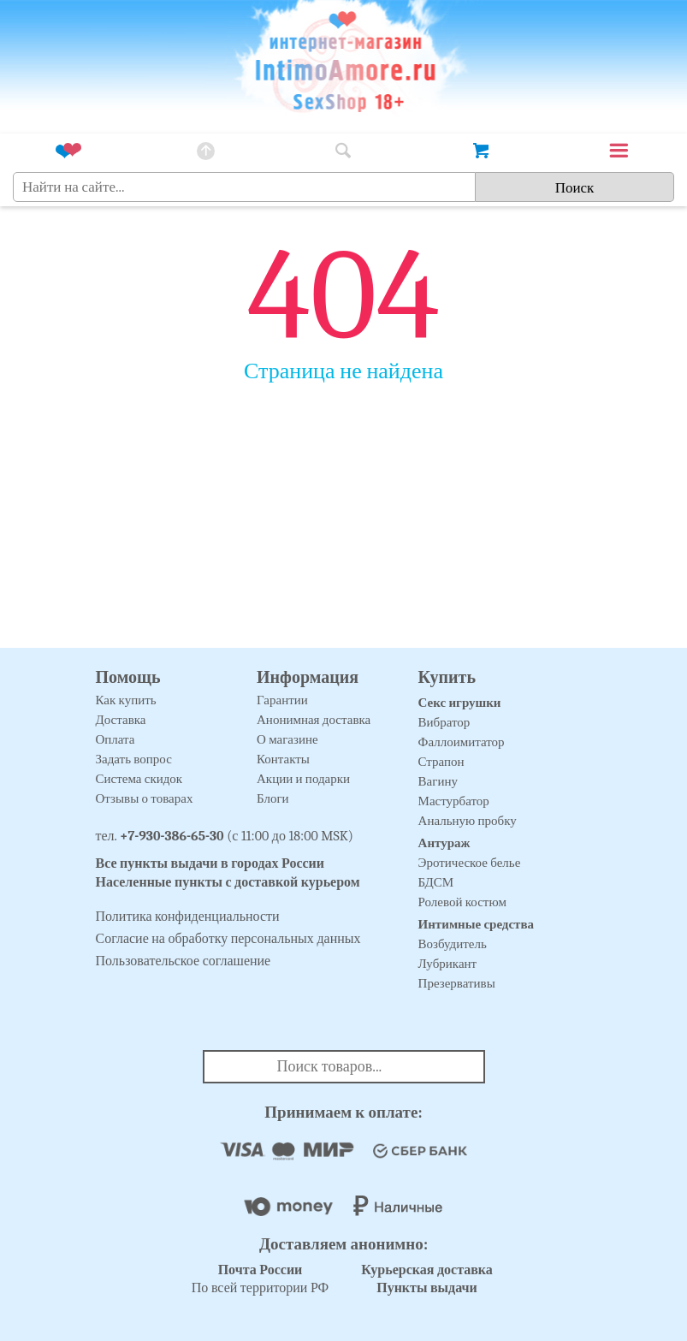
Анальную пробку (467, 820)
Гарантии (282, 700)
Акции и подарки (303, 778)
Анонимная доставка (313, 719)
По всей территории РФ (260, 1279)
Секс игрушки (459, 702)
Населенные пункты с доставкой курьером (228, 882)
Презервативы (456, 983)
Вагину (438, 781)
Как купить (126, 700)
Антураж (444, 843)
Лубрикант (447, 963)
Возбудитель (452, 944)
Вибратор (444, 722)
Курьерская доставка (427, 1270)
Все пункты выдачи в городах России (210, 863)
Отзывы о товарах (144, 798)
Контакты (283, 759)
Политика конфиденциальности (188, 916)
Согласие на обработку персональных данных (228, 939)
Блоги (273, 798)
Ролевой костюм (462, 902)
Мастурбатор (453, 801)
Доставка (121, 719)
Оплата (115, 739)
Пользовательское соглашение (183, 961)
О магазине (287, 739)
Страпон (441, 761)
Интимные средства (476, 924)
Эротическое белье (469, 862)
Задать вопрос (134, 759)
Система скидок (139, 778)
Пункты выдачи (426, 1288)
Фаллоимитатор (461, 742)
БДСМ (436, 882)
